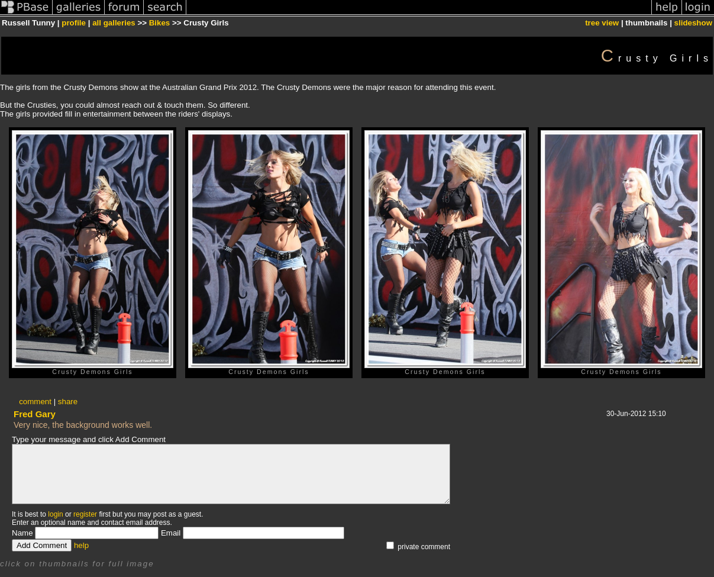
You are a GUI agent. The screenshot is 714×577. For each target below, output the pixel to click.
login (55, 514)
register (85, 514)
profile (74, 22)
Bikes (159, 22)
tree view (602, 22)
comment (35, 401)
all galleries (113, 22)
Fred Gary (35, 414)
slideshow (693, 22)
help (81, 545)
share (67, 401)
